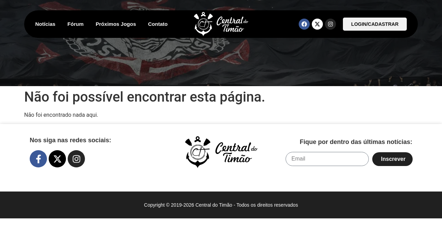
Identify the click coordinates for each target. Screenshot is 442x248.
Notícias (45, 24)
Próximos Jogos (116, 24)
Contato (158, 24)
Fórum (75, 24)
